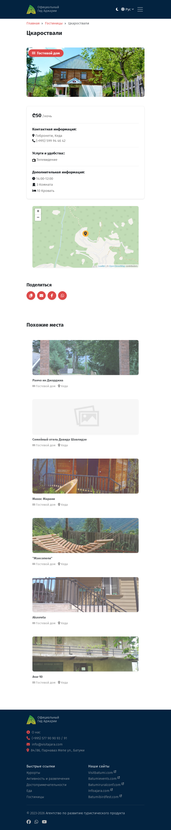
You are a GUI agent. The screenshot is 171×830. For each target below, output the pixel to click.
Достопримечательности (47, 785)
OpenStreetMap (107, 257)
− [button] (52, 224)
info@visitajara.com (45, 744)
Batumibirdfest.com (105, 796)
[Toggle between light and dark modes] (117, 9)
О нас (33, 732)
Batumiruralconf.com (106, 784)
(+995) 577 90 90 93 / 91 (47, 738)
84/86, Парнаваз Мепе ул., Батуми (56, 750)
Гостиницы (54, 23)
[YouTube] (44, 822)
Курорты (33, 773)
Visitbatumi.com (102, 772)
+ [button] (52, 219)
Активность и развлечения (48, 779)
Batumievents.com (104, 778)
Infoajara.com (100, 790)
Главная (33, 23)
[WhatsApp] (36, 822)
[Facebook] (29, 822)
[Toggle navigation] (140, 9)
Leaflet (96, 257)
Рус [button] (127, 9)
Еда (29, 791)
